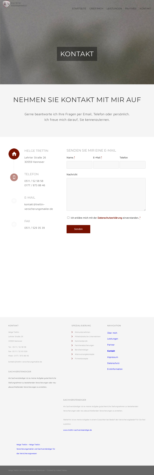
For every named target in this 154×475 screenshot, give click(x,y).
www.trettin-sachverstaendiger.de (77, 430)
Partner (111, 344)
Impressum (112, 357)
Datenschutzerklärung (110, 217)
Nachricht (72, 174)
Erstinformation (114, 369)
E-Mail (97, 157)
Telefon (124, 157)
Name (71, 157)
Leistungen (112, 338)
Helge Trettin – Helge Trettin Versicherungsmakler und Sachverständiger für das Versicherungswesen (36, 448)
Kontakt (111, 351)
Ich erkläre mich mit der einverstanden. (105, 217)
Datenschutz (113, 363)
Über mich (112, 332)
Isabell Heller (61, 470)
